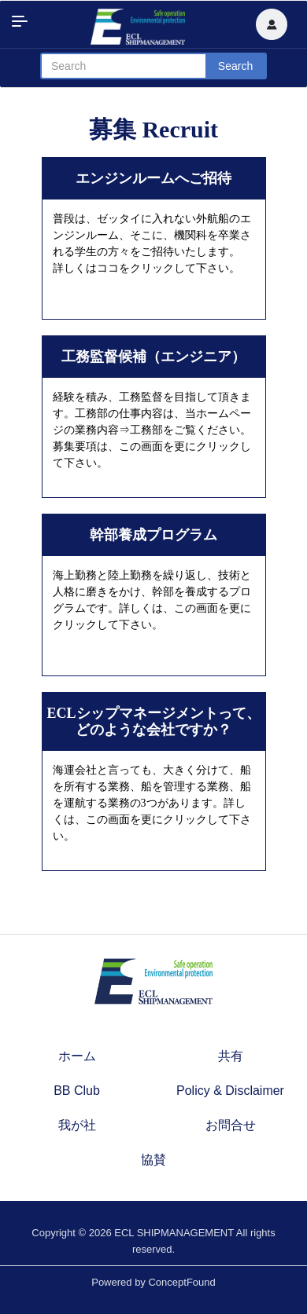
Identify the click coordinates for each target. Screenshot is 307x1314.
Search (235, 66)
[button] (271, 24)
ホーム (77, 1056)
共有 (230, 1056)
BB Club (77, 1090)
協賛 (153, 1159)
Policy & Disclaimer (230, 1090)
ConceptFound (181, 1282)
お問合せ (230, 1125)
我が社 (77, 1125)
